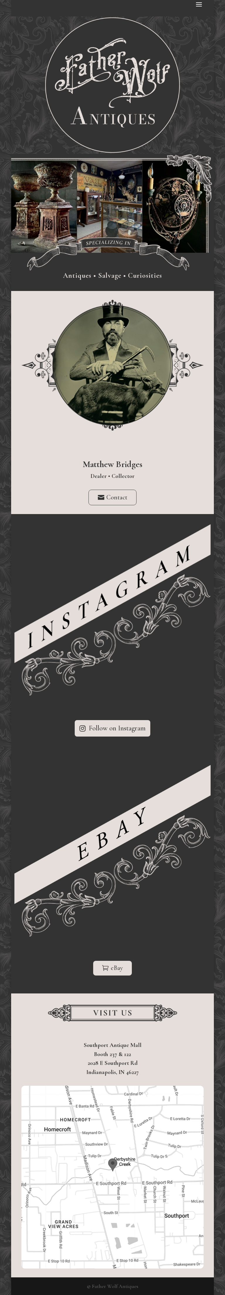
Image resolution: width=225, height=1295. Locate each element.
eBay (117, 968)
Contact (116, 497)
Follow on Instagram (117, 728)
